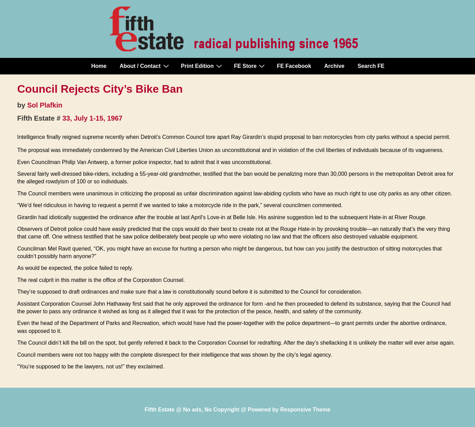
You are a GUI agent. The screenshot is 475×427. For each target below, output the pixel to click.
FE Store (250, 66)
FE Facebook (294, 66)
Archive (334, 66)
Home (98, 66)
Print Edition (202, 66)
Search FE (371, 66)
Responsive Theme (305, 410)
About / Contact (144, 66)
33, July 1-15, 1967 (92, 118)
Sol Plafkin (44, 105)
